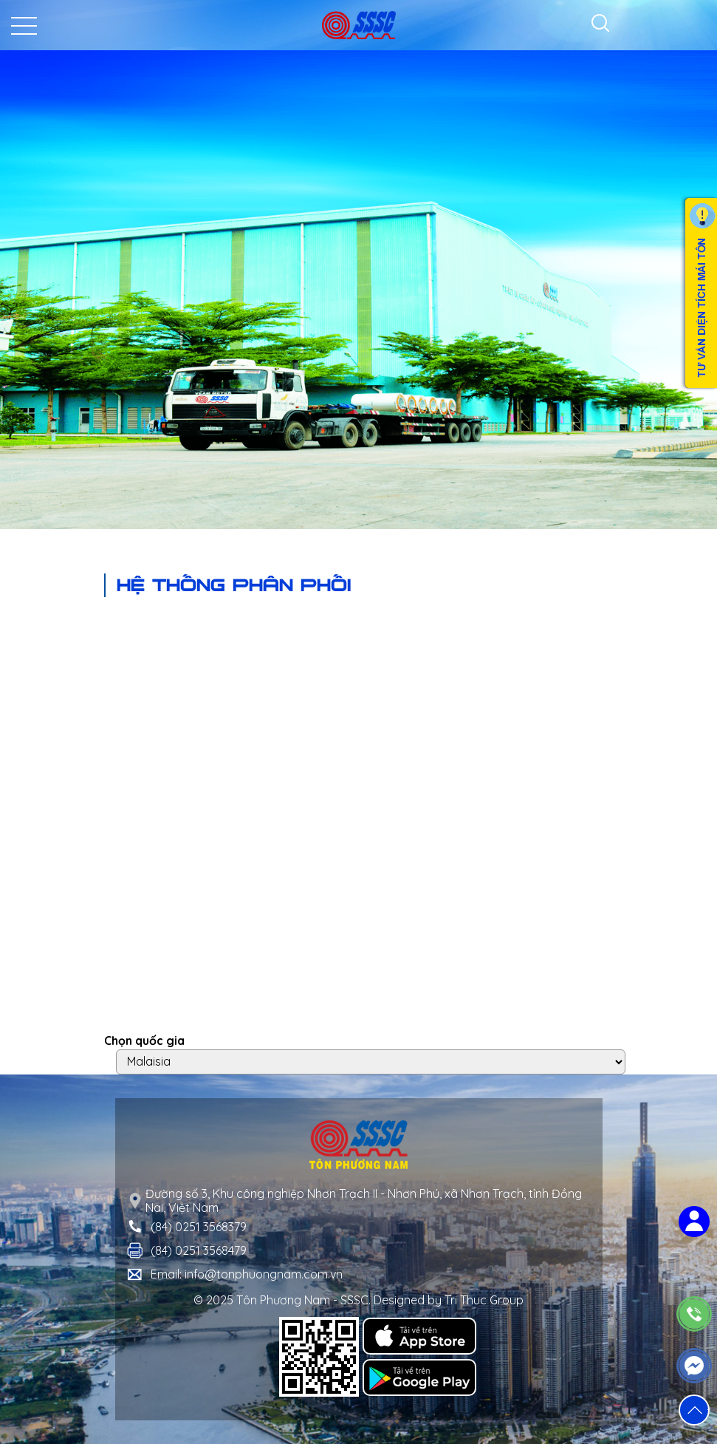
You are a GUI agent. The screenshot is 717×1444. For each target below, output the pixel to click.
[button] (694, 1410)
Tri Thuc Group (484, 1300)
